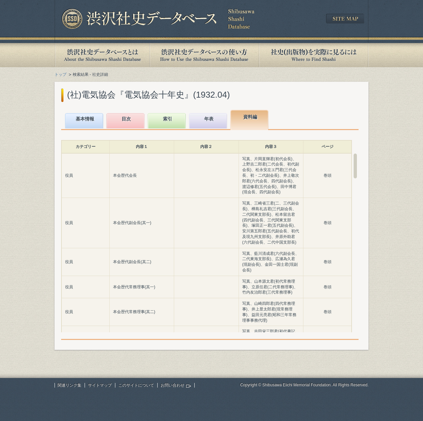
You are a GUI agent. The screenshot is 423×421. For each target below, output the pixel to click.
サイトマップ (100, 385)
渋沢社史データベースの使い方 (204, 55)
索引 (167, 118)
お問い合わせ (172, 385)
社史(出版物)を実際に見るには (313, 55)
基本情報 (85, 118)
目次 (126, 118)
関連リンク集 (69, 385)
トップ (60, 74)
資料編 (250, 116)
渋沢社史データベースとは (102, 55)
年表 (208, 118)
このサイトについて (136, 385)
